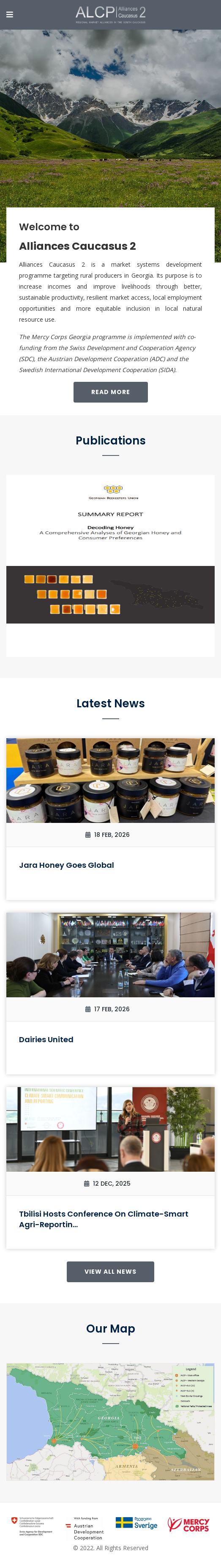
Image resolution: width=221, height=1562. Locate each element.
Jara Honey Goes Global (66, 865)
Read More (110, 392)
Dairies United (46, 1039)
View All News (110, 1271)
